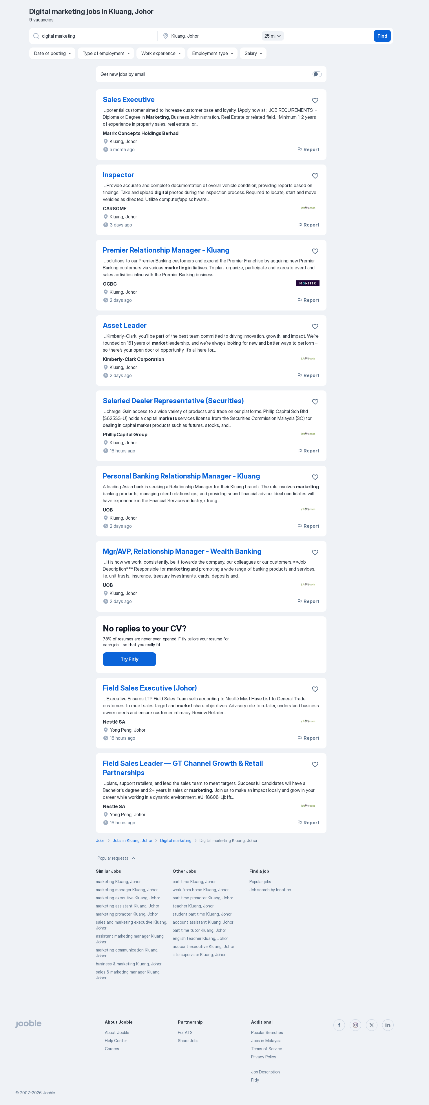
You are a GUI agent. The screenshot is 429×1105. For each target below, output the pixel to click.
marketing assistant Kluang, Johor (127, 922)
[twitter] (371, 1025)
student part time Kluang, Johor (202, 930)
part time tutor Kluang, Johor (199, 946)
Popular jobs (260, 897)
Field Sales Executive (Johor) (150, 704)
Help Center (116, 1040)
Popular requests (117, 874)
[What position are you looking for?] (93, 36)
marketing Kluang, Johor (118, 897)
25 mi (273, 35)
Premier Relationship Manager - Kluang (166, 250)
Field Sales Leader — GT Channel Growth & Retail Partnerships (183, 784)
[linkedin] (388, 1025)
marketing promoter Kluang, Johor (127, 930)
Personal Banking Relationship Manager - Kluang (181, 476)
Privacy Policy (263, 1056)
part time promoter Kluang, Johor (203, 914)
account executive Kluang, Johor (203, 962)
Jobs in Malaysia (266, 1040)
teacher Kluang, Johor (193, 922)
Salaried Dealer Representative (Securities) (173, 401)
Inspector (118, 175)
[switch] (317, 74)
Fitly (255, 1079)
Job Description (265, 1071)
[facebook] (339, 1025)
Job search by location (270, 905)
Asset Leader (125, 325)
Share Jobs (188, 1040)
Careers (112, 1048)
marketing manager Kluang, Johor (127, 905)
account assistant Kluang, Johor (203, 938)
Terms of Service (266, 1048)
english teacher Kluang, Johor (200, 954)
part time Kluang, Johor (194, 897)
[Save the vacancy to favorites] (315, 100)
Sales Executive (129, 99)
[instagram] (355, 1025)
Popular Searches (267, 1032)
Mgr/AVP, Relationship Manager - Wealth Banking (182, 551)
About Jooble (117, 1032)
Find (382, 36)
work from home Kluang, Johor (201, 905)
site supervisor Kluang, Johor (199, 970)
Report (308, 149)
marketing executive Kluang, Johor (128, 914)
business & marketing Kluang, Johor (128, 980)
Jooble (49, 1092)
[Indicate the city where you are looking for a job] (222, 36)
